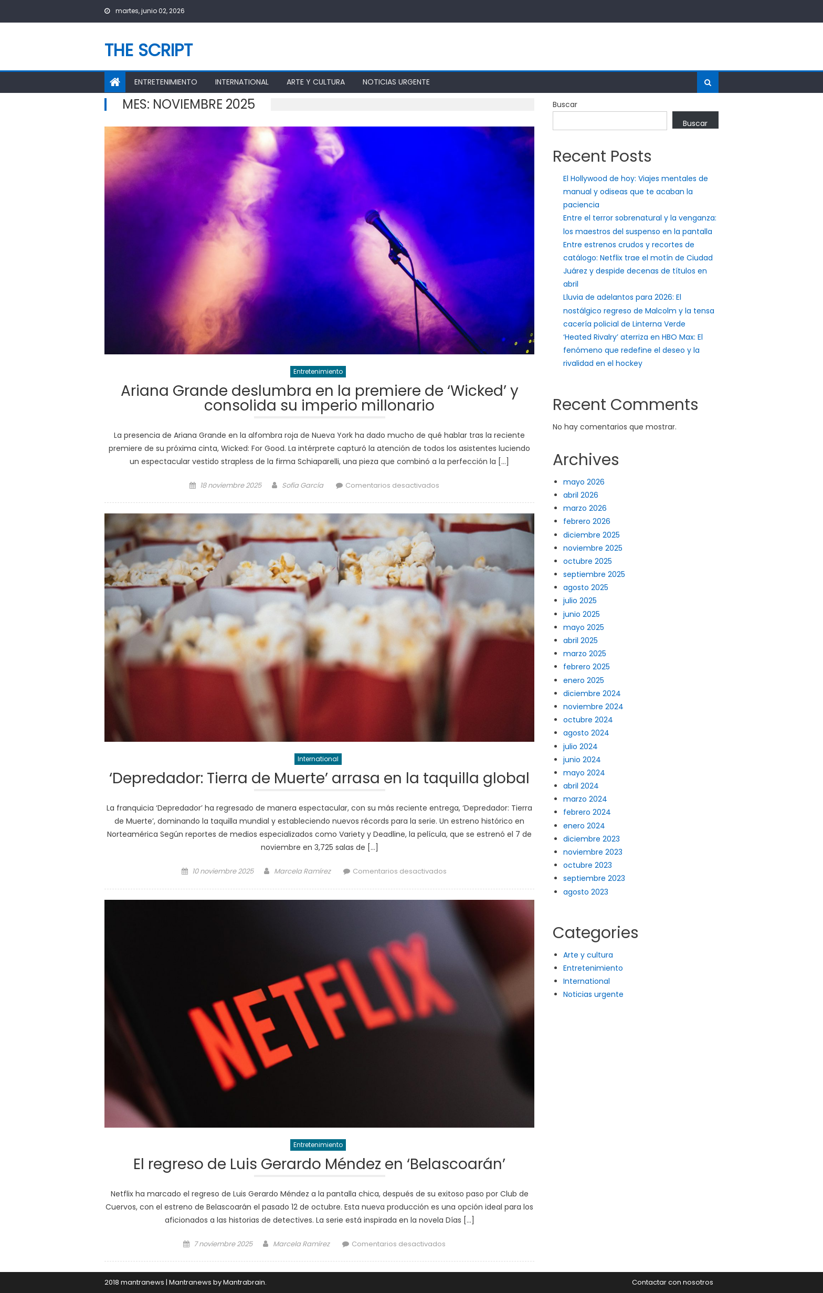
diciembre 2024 (592, 693)
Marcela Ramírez (302, 871)
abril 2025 (580, 640)
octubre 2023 (587, 865)
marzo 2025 (584, 653)
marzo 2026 (585, 508)
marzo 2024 (585, 799)
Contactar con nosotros (672, 1282)
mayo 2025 (583, 627)
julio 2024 (580, 746)
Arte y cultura (316, 82)
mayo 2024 (584, 773)
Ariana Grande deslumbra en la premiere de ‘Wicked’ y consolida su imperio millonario (320, 400)
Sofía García (302, 485)
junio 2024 (582, 759)
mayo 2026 (584, 482)
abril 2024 (581, 786)
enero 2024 (584, 826)
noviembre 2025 (592, 548)
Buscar (565, 104)
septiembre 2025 (594, 574)
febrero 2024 (587, 812)
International (242, 82)
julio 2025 (580, 600)
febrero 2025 (586, 666)
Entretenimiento (165, 82)
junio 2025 (581, 614)
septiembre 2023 (594, 878)
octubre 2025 (587, 561)
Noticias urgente (396, 82)
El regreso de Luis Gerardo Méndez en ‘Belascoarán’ (319, 1165)
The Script (148, 50)
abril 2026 (580, 495)
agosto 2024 (586, 733)
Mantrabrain (244, 1282)
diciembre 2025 (591, 535)
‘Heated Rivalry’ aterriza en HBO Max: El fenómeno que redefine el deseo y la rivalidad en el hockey (633, 350)
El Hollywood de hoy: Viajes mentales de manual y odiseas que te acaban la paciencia (635, 191)
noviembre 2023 (592, 852)
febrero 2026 (586, 521)
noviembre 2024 (593, 706)
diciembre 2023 (591, 839)
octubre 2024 (588, 719)
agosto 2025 (585, 587)
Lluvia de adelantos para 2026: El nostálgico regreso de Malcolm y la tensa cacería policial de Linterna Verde (638, 310)
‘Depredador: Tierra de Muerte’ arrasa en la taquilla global (319, 780)
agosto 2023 (585, 892)
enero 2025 (583, 680)
